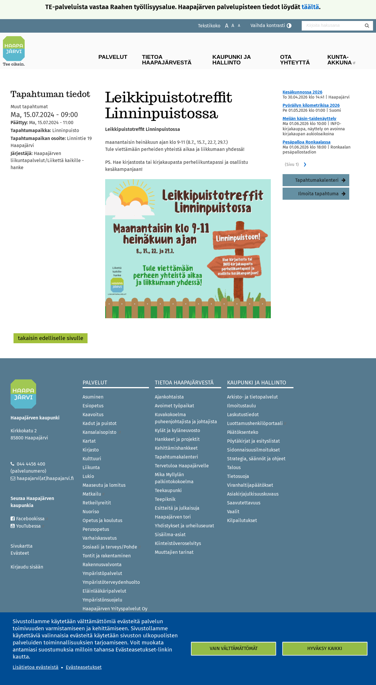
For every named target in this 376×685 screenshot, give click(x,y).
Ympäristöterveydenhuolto (111, 582)
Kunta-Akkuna (342, 60)
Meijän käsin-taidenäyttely (309, 118)
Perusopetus (96, 529)
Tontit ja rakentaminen (107, 556)
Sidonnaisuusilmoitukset (253, 450)
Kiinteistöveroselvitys (178, 543)
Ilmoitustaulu (241, 406)
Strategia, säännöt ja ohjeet (256, 458)
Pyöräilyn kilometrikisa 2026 (311, 105)
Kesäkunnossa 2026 (302, 92)
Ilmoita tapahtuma (318, 193)
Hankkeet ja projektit (177, 439)
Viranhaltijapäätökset (250, 485)
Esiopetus (93, 406)
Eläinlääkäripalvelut (104, 591)
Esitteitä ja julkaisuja (177, 508)
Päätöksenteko (242, 432)
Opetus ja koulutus (102, 520)
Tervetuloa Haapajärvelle (182, 466)
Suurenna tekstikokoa (223, 25)
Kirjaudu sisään (27, 567)
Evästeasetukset (84, 667)
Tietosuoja (238, 476)
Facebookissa (32, 518)
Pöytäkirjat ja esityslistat (253, 441)
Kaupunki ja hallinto (231, 60)
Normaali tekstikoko (230, 25)
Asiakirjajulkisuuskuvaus (252, 494)
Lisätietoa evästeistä (35, 667)
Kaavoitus (93, 414)
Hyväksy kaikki (324, 648)
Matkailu (94, 494)
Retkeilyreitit (97, 503)
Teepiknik (165, 499)
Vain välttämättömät (234, 648)
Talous (234, 467)
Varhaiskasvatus (100, 538)
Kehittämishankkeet (176, 448)
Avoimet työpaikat (174, 406)
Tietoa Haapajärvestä (167, 60)
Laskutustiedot (243, 414)
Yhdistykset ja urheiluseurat (184, 526)
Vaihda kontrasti (268, 25)
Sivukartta (22, 546)
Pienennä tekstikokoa (236, 25)
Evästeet (20, 553)
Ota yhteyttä (295, 60)
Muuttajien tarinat (174, 552)
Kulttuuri (92, 458)
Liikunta (91, 467)
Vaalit (233, 511)
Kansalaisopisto (102, 432)
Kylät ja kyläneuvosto (177, 430)
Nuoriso (91, 511)
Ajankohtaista (169, 397)
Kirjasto (91, 450)
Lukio (88, 476)
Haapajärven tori (173, 517)
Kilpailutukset (242, 520)
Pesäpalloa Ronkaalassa (306, 142)
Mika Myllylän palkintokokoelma (174, 478)
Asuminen (93, 397)
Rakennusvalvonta (102, 564)
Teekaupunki (168, 490)
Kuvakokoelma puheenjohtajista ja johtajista (186, 418)
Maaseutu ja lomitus (104, 485)
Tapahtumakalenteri (317, 180)
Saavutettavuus (243, 503)
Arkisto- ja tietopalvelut (252, 397)
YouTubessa (30, 526)
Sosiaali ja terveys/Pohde (112, 547)
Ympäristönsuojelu (102, 600)
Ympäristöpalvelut (102, 573)
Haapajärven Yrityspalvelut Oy (115, 608)
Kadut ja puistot (100, 423)
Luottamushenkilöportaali (257, 423)
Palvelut (112, 57)
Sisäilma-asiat (170, 534)
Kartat (89, 441)
